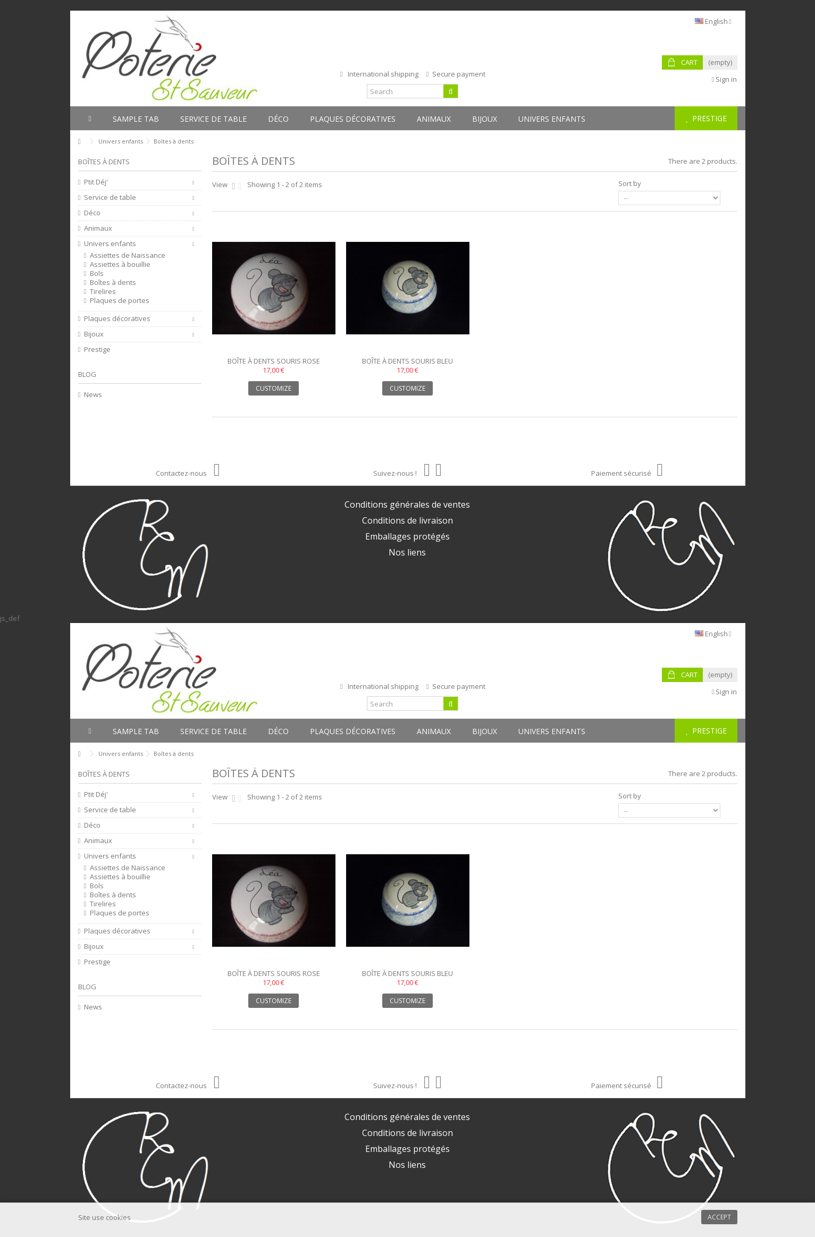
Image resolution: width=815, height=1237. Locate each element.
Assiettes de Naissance (127, 255)
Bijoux (94, 334)
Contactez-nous (188, 473)
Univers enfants (110, 243)
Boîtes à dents (113, 282)
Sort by (629, 183)
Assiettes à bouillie (120, 264)
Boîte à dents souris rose (274, 361)
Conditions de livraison (407, 520)
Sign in (724, 79)
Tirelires (103, 291)
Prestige (97, 349)
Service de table (110, 197)
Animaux (98, 228)
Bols (97, 273)
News (93, 394)
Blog (87, 374)
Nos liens (407, 552)
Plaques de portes (119, 300)
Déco (92, 212)
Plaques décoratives (117, 318)
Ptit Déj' (96, 182)
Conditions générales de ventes (407, 504)
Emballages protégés (407, 536)
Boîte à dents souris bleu (407, 361)
